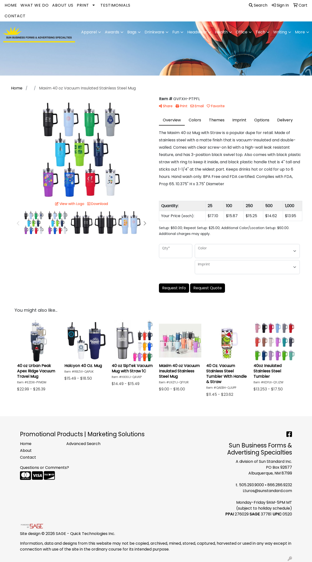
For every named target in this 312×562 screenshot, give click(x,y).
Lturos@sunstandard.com (267, 491)
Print (83, 5)
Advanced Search (83, 443)
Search (258, 5)
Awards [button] (112, 32)
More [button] (300, 32)
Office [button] (241, 32)
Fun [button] (175, 32)
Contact (15, 16)
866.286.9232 (279, 485)
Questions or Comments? (44, 467)
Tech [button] (260, 32)
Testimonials (115, 5)
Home (11, 5)
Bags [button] (131, 32)
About (26, 450)
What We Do (34, 5)
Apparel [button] (89, 32)
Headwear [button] (197, 32)
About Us (62, 5)
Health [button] (221, 32)
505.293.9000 (251, 485)
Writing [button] (280, 32)
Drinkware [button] (154, 32)
